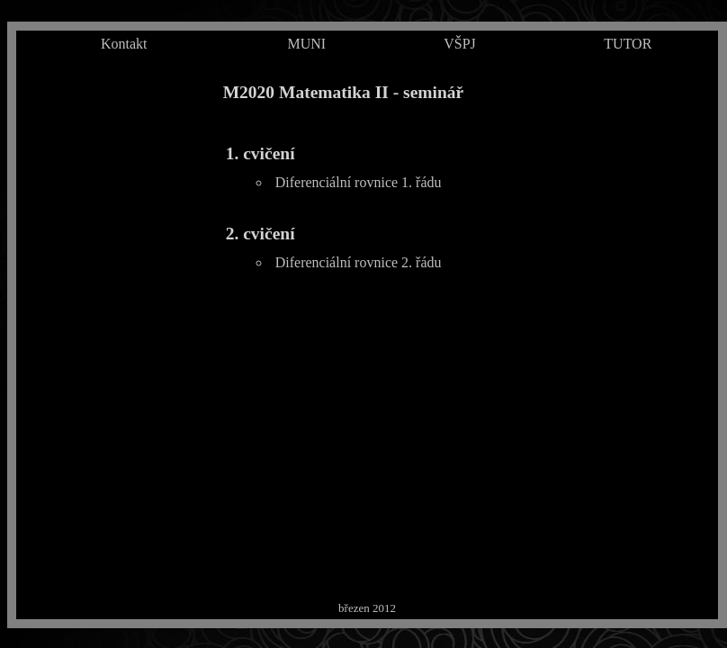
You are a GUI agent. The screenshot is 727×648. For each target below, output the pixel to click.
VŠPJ (460, 43)
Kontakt (124, 43)
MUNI (306, 43)
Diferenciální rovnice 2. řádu (358, 262)
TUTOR (627, 43)
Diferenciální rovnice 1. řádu (358, 182)
